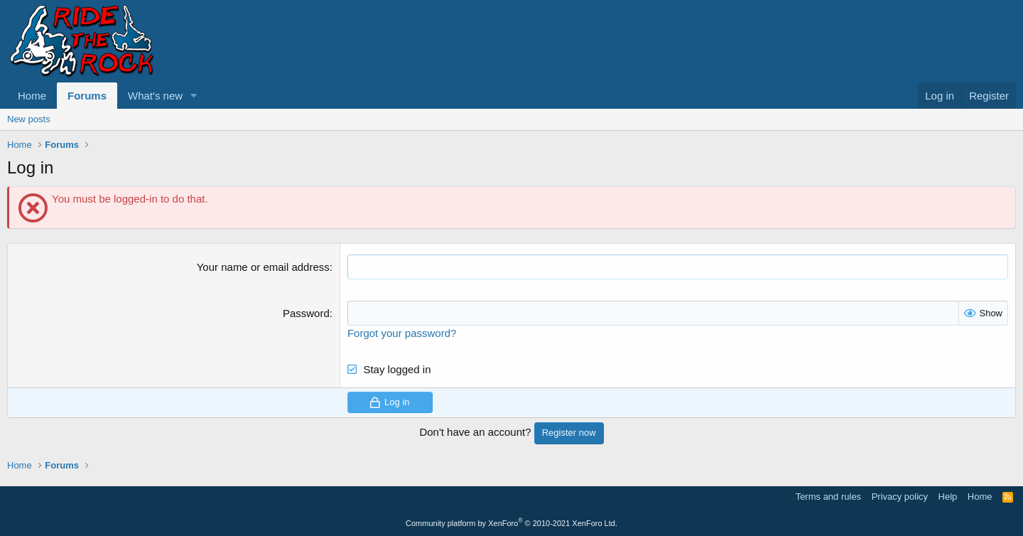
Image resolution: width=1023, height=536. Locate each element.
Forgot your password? (401, 333)
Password (306, 313)
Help (948, 496)
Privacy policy (900, 496)
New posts (28, 119)
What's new (155, 96)
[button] (194, 95)
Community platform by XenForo (511, 523)
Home (32, 96)
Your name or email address (263, 267)
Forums (87, 96)
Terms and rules (828, 496)
